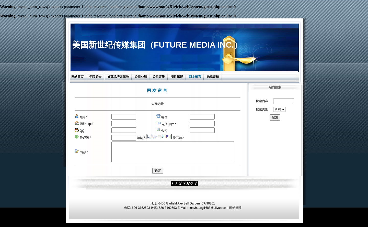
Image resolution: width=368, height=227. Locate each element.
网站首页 (77, 77)
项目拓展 (177, 77)
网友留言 (195, 77)
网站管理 (235, 211)
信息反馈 (213, 77)
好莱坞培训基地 (118, 77)
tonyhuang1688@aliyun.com (208, 211)
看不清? (178, 138)
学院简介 (95, 77)
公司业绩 (141, 77)
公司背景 (159, 77)
